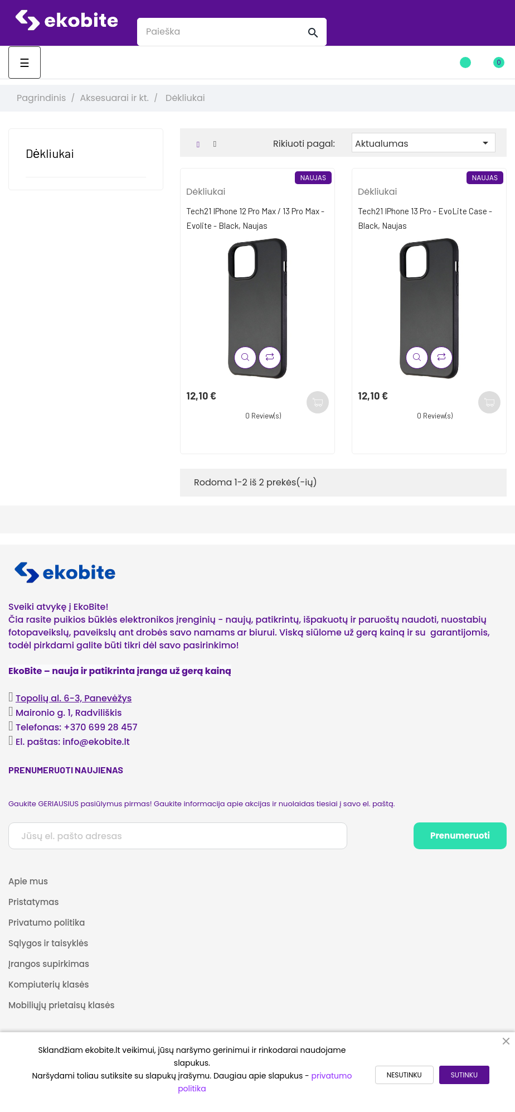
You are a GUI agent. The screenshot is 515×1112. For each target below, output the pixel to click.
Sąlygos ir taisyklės (48, 943)
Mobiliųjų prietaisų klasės (61, 1005)
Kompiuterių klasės (48, 984)
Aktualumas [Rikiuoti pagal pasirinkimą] (423, 143)
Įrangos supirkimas (48, 964)
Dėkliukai (50, 153)
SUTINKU (464, 1075)
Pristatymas (33, 902)
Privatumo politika (46, 922)
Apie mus (28, 881)
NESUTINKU (404, 1075)
